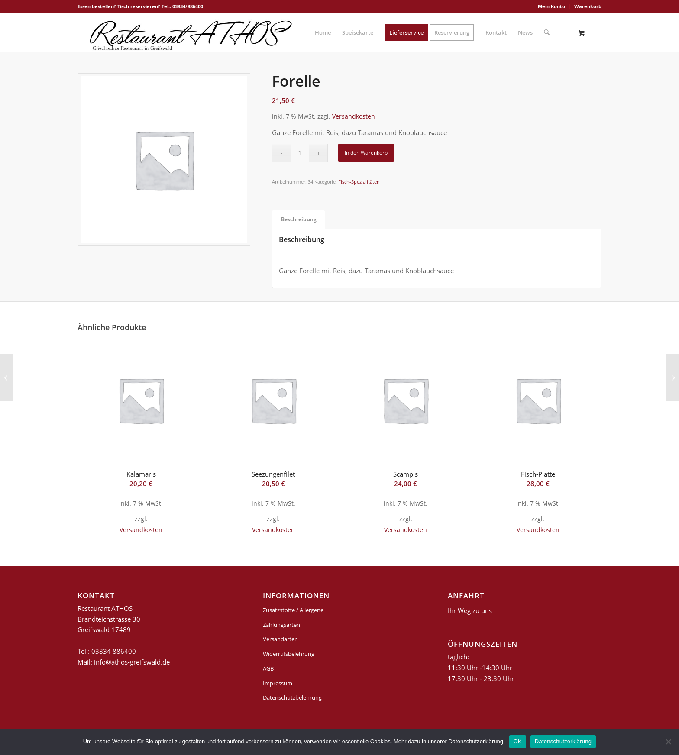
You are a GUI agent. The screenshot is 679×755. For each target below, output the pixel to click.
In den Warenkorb (366, 152)
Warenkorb (587, 6)
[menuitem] (552, 6)
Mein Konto (551, 6)
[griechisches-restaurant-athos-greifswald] (189, 32)
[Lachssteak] (6, 377)
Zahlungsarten (281, 625)
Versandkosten (353, 116)
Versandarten (280, 639)
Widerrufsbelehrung (288, 654)
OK (518, 741)
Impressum (277, 683)
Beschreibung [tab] (299, 219)
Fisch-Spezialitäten (359, 181)
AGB (268, 668)
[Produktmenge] (300, 153)
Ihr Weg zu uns (470, 610)
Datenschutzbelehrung (292, 697)
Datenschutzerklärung (563, 741)
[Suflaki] (672, 377)
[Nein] (668, 741)
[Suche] (546, 32)
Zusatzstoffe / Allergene (293, 610)
